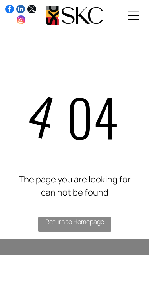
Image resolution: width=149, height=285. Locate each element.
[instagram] (21, 20)
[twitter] (31, 10)
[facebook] (9, 10)
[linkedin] (20, 10)
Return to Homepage (74, 221)
